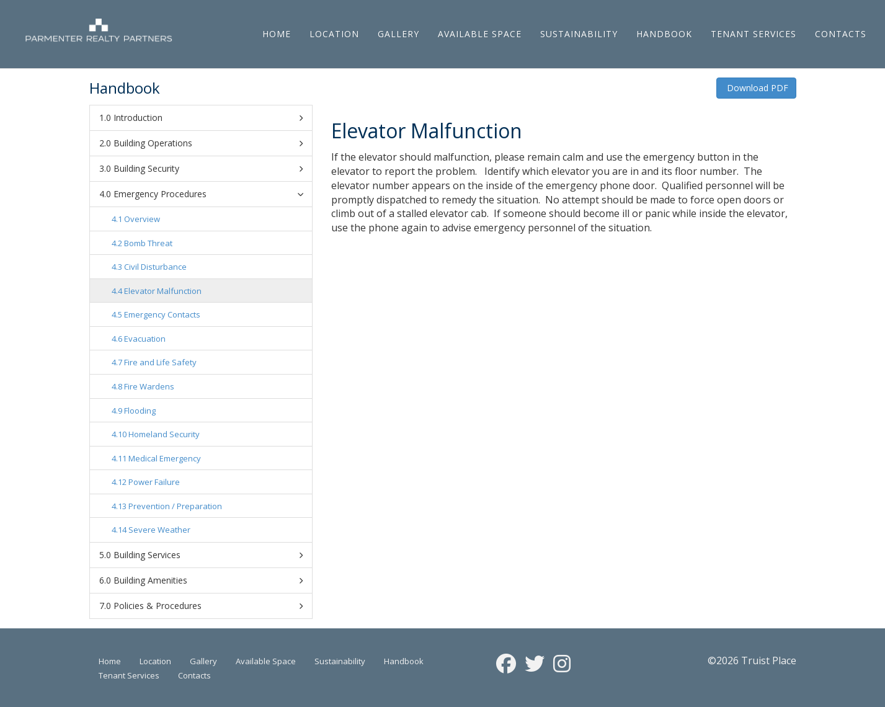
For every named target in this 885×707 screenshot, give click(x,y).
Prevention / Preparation (175, 506)
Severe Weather (159, 529)
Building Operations (208, 143)
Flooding (140, 410)
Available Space (480, 34)
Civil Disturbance (155, 266)
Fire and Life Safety (160, 362)
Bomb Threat (148, 243)
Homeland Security (164, 434)
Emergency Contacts (162, 314)
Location (334, 34)
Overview (142, 219)
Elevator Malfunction (163, 290)
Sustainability (579, 34)
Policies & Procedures (208, 606)
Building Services (208, 555)
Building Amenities (208, 580)
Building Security (208, 168)
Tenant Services (753, 34)
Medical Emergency (164, 458)
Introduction (208, 118)
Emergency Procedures (210, 194)
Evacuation (145, 338)
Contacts (840, 34)
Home (276, 34)
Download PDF (756, 88)
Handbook (664, 34)
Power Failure (154, 481)
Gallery (398, 34)
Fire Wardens (149, 386)
